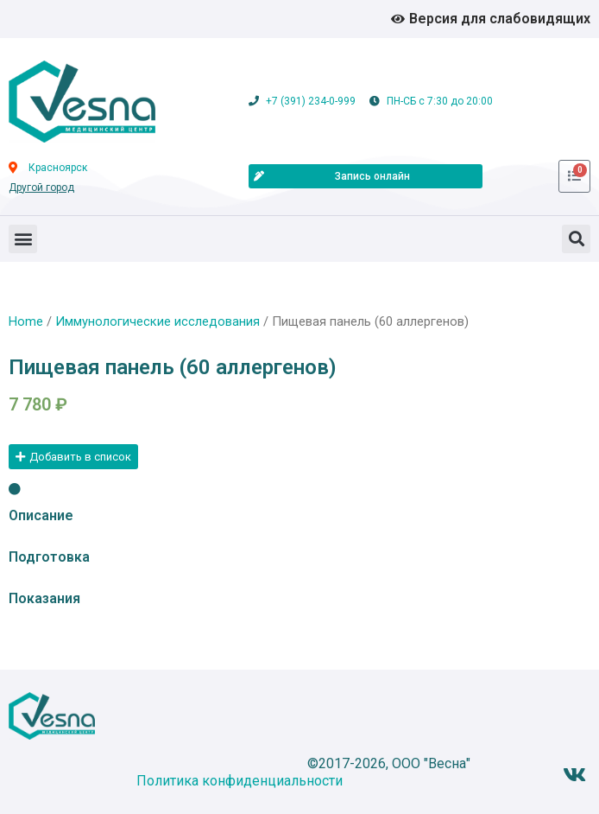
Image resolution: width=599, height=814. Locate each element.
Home (26, 321)
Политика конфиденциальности (239, 781)
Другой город (41, 187)
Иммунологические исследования (157, 321)
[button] (23, 239)
